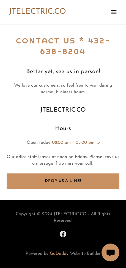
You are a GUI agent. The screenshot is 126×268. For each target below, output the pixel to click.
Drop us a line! (63, 181)
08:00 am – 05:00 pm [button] (73, 142)
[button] (113, 12)
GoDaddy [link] (59, 254)
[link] (37, 12)
